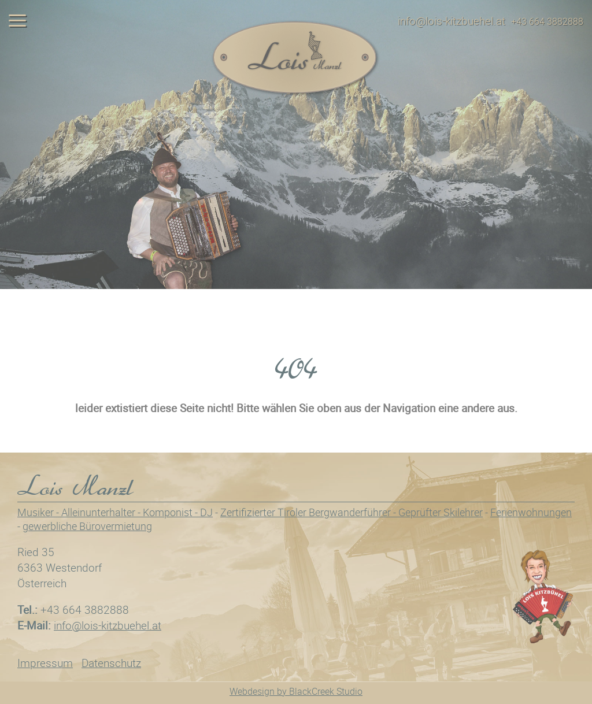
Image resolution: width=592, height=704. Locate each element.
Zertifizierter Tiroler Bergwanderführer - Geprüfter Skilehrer (351, 512)
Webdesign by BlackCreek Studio (296, 691)
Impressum (45, 662)
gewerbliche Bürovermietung (87, 526)
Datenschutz (111, 662)
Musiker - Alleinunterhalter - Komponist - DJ (115, 512)
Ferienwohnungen (531, 512)
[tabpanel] (296, 144)
